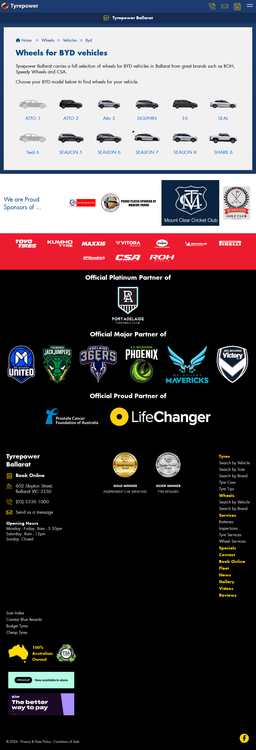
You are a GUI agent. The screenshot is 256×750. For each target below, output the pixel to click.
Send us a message (34, 512)
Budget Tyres (17, 626)
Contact (227, 554)
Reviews (227, 595)
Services (227, 515)
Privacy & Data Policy (35, 742)
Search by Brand (233, 476)
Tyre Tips (226, 489)
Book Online (232, 561)
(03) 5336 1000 (32, 502)
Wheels (226, 495)
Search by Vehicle (234, 463)
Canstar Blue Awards (24, 619)
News (225, 575)
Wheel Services (232, 541)
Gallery (226, 581)
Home (24, 40)
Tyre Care (227, 482)
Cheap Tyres (16, 632)
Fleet (224, 568)
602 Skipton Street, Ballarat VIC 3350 (34, 489)
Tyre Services (230, 534)
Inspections (228, 528)
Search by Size (232, 469)
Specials (227, 548)
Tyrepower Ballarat (128, 18)
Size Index (15, 613)
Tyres (224, 456)
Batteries (226, 521)
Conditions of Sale (66, 742)
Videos (226, 588)
